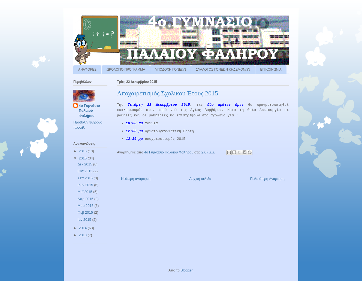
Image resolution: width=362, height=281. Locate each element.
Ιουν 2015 (86, 185)
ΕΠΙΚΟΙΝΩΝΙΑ (271, 69)
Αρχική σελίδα (200, 179)
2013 (83, 235)
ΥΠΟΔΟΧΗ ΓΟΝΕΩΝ (170, 69)
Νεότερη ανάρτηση (135, 179)
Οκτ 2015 (85, 171)
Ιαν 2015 (85, 219)
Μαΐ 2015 (85, 192)
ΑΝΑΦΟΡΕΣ (87, 69)
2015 (83, 158)
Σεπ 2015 (86, 178)
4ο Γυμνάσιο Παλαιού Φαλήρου (89, 110)
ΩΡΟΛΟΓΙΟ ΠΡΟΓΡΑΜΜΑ (126, 69)
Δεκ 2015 (85, 164)
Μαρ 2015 (86, 206)
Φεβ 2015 (86, 212)
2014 (83, 228)
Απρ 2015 (86, 199)
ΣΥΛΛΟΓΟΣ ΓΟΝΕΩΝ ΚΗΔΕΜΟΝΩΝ (223, 69)
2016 (83, 151)
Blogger (186, 270)
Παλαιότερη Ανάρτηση (267, 179)
